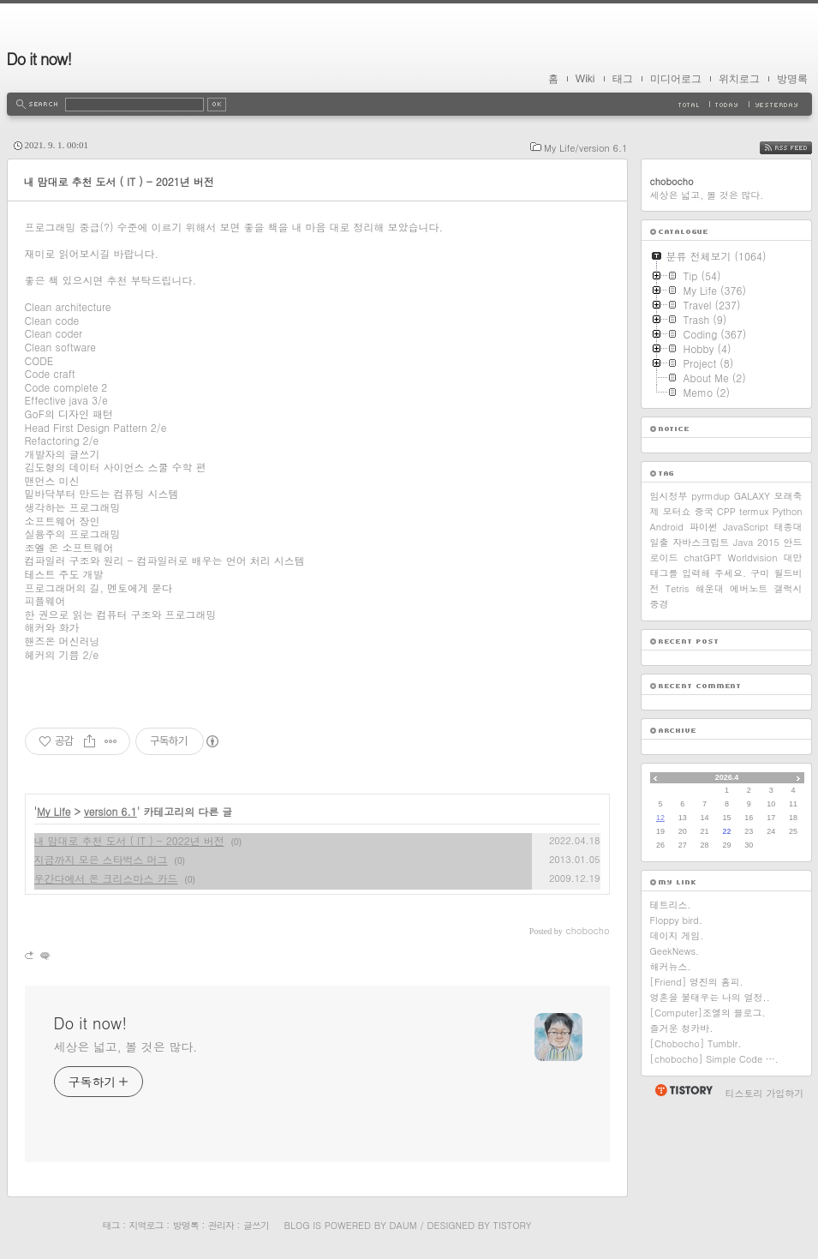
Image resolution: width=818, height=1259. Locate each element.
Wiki (585, 79)
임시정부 (669, 495)
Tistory (512, 1225)
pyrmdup (710, 495)
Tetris (678, 588)
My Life (54, 811)
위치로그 (739, 79)
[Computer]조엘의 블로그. (708, 1012)
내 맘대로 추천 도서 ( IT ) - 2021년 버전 (119, 181)
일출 (659, 542)
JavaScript (745, 526)
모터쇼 (677, 511)
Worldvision (753, 557)
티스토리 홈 (683, 1090)
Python (788, 511)
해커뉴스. (670, 966)
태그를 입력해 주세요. (698, 573)
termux (754, 511)
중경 (659, 603)
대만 (792, 557)
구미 (759, 573)
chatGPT (703, 557)
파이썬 (704, 526)
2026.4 (727, 777)
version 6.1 (110, 811)
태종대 (788, 526)
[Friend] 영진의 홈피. (696, 981)
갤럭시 (787, 588)
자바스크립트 (700, 542)
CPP (726, 511)
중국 (704, 511)
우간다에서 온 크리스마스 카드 (106, 878)
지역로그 (146, 1225)
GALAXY (752, 495)
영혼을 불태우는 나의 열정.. (710, 997)
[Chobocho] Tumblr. (696, 1043)
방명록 (792, 79)
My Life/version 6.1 (585, 147)
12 (660, 817)
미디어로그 (676, 79)
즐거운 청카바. (682, 1028)
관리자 (221, 1225)
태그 (622, 79)
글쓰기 (256, 1225)
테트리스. (670, 904)
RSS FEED (798, 147)
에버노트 (748, 588)
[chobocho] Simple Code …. (714, 1058)
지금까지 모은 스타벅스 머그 (101, 859)
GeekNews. (675, 950)
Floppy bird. (676, 920)
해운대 (710, 588)
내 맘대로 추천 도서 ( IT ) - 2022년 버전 (129, 840)
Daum (402, 1225)
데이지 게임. (677, 935)
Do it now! (39, 58)
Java (743, 542)
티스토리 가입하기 (764, 1093)
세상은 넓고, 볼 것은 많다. (126, 1046)
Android (667, 526)
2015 (768, 542)
